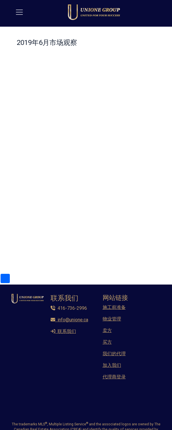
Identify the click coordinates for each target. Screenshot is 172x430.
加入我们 (112, 365)
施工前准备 (114, 307)
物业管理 (112, 319)
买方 (107, 342)
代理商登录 (114, 377)
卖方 (107, 330)
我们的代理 (114, 353)
